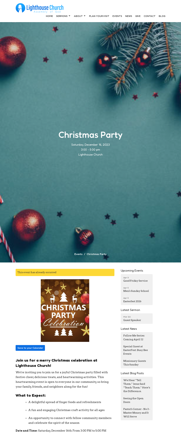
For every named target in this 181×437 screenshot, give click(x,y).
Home (49, 16)
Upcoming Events (132, 270)
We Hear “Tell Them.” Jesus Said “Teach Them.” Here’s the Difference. (136, 386)
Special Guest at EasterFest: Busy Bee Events (135, 350)
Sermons (63, 16)
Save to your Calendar (30, 347)
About (80, 16)
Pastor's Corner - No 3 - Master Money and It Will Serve (136, 413)
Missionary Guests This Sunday (134, 363)
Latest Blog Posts (132, 373)
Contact (150, 16)
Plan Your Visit (99, 16)
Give (138, 16)
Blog (162, 16)
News (128, 16)
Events (117, 16)
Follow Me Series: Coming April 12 (134, 337)
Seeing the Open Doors (133, 400)
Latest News (129, 328)
